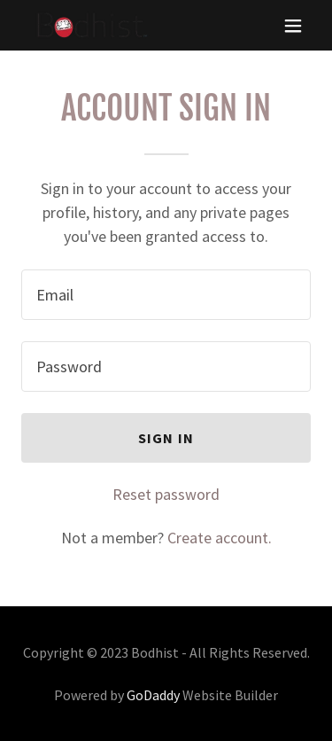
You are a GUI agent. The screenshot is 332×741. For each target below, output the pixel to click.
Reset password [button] (166, 494)
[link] (89, 25)
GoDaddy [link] (153, 695)
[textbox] (166, 294)
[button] (293, 25)
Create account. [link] (219, 537)
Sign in (166, 438)
